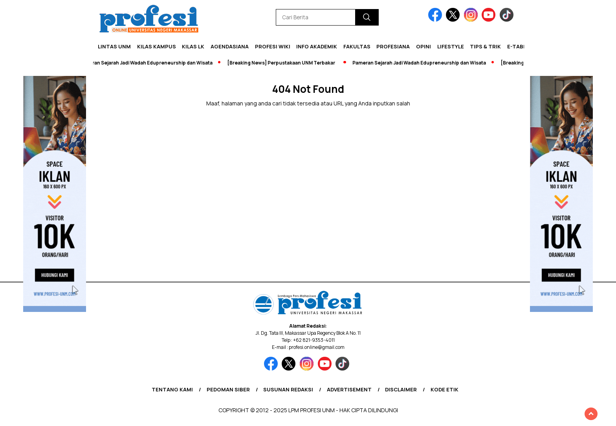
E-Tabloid (521, 46)
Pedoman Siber (228, 389)
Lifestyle (450, 46)
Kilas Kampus (156, 46)
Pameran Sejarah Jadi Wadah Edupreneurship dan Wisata (147, 62)
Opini (423, 46)
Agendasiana (230, 46)
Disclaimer (401, 389)
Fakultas (356, 46)
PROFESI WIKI (272, 46)
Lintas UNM (114, 46)
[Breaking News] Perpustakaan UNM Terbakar (283, 62)
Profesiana (393, 46)
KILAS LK (193, 46)
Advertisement (349, 389)
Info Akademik (316, 46)
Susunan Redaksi (288, 389)
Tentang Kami (172, 389)
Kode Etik (444, 389)
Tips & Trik (485, 46)
